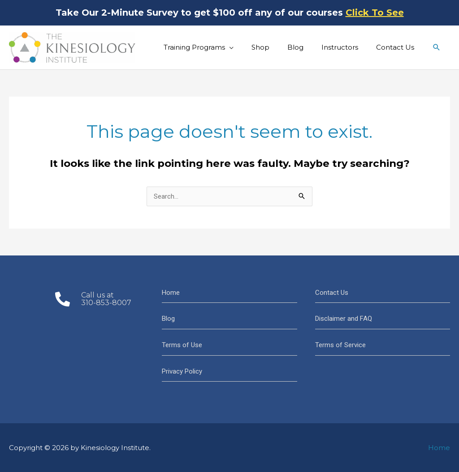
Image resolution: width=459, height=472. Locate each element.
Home (171, 293)
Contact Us (331, 293)
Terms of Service (340, 345)
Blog (168, 319)
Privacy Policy (182, 371)
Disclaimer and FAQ (343, 319)
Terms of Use (182, 345)
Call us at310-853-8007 (106, 299)
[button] (436, 47)
